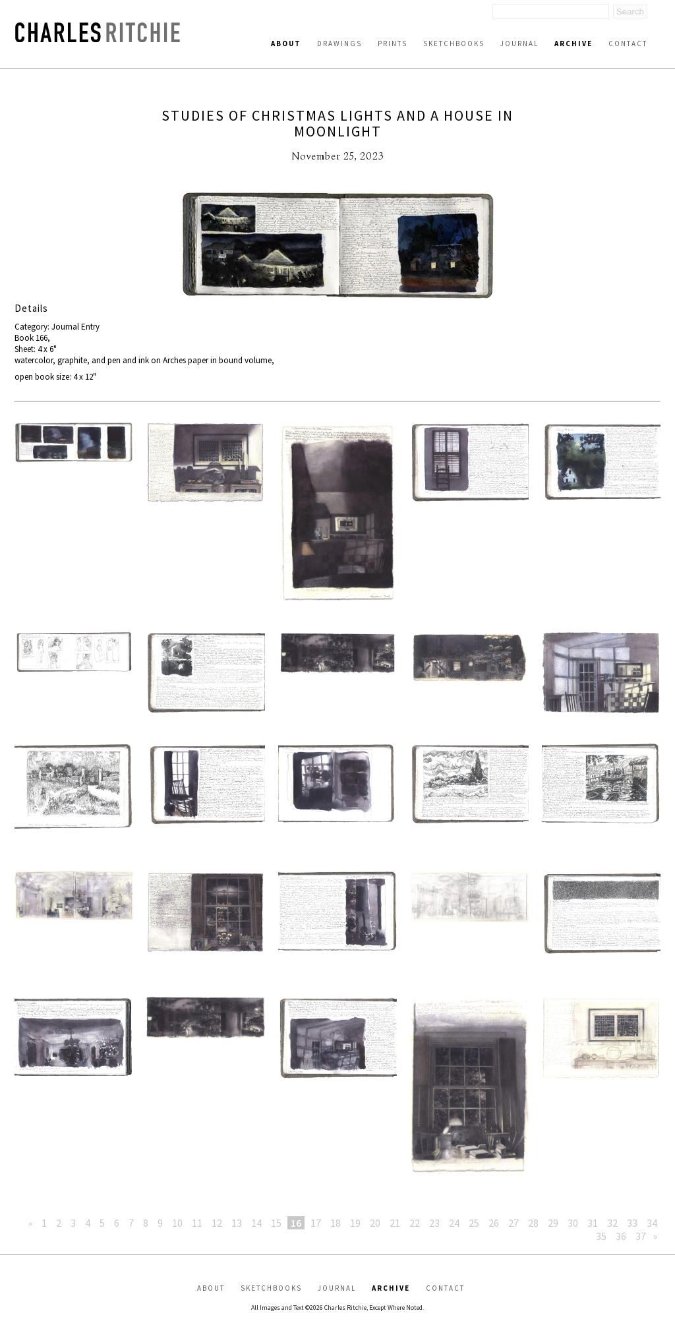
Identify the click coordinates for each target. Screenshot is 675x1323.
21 (395, 1222)
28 (533, 1222)
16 (296, 1222)
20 (375, 1222)
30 (573, 1222)
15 (276, 1222)
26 (493, 1222)
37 (640, 1236)
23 (434, 1222)
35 (601, 1236)
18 (335, 1222)
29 (553, 1222)
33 (632, 1222)
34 (652, 1222)
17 (315, 1222)
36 (621, 1236)
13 (236, 1222)
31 (592, 1222)
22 (414, 1222)
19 (355, 1222)
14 (256, 1222)
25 (474, 1222)
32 (612, 1222)
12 (217, 1222)
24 (454, 1222)
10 (177, 1222)
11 (197, 1222)
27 (513, 1222)
